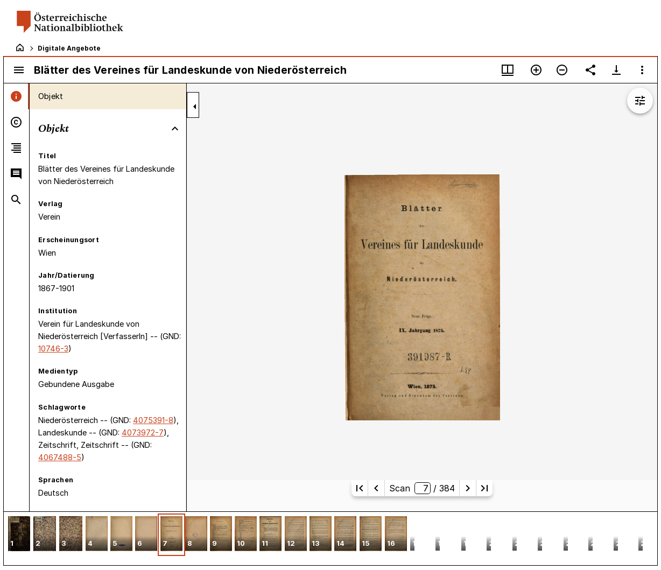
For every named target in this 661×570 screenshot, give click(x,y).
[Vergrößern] (536, 70)
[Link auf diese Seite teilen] (590, 70)
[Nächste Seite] (467, 488)
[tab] (16, 96)
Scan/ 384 (422, 488)
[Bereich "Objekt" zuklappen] (174, 128)
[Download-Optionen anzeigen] (616, 70)
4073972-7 (143, 432)
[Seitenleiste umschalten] (19, 70)
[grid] (330, 538)
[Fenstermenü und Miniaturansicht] (508, 70)
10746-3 (53, 348)
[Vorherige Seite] (376, 488)
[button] (19, 534)
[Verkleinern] (562, 70)
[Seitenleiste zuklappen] (194, 106)
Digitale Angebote (69, 48)
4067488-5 (59, 457)
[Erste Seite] (359, 488)
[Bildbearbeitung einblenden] (640, 101)
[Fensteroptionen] (642, 70)
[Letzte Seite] (484, 488)
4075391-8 (153, 420)
